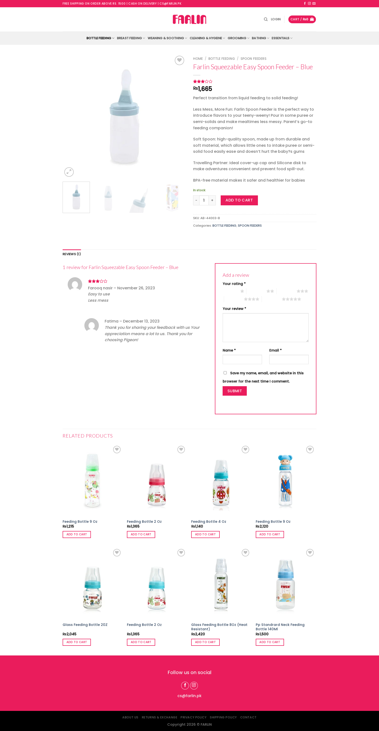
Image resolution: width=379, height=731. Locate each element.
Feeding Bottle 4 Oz (208, 521)
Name (229, 350)
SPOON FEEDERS (253, 58)
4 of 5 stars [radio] (234, 299)
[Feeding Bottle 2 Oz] (157, 480)
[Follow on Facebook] (304, 3)
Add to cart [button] (76, 534)
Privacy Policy (194, 717)
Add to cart (239, 200)
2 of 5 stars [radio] (256, 291)
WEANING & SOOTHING (167, 38)
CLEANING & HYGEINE (207, 38)
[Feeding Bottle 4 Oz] (221, 480)
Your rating (234, 283)
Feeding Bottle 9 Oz (80, 521)
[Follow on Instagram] (309, 3)
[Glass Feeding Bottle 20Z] (92, 583)
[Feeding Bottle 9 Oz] (92, 480)
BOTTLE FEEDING (101, 38)
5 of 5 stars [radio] (272, 299)
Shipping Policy (223, 717)
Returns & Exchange (159, 717)
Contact (248, 717)
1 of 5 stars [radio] (230, 291)
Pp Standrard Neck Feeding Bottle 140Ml (280, 627)
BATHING (260, 38)
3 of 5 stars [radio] (287, 291)
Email (275, 350)
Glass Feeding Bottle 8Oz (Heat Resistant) (219, 627)
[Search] (266, 19)
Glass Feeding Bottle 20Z (85, 625)
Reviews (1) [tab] (72, 254)
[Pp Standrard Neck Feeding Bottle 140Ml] (285, 583)
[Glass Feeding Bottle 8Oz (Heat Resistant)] (221, 583)
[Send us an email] (314, 3)
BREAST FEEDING (131, 38)
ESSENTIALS (282, 38)
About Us (130, 717)
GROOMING (239, 38)
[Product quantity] (204, 200)
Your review (234, 308)
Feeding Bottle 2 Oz (144, 521)
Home (198, 58)
